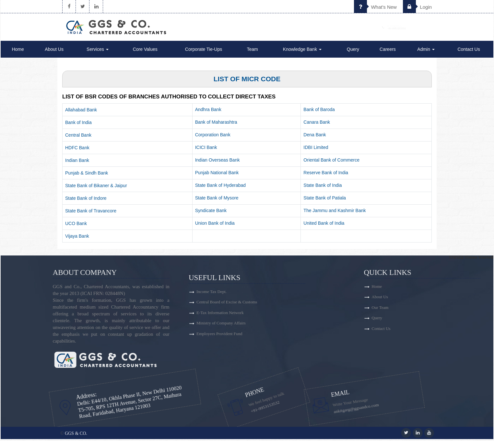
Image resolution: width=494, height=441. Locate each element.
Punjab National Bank (217, 174)
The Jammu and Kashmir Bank (334, 212)
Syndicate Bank (211, 212)
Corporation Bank (212, 136)
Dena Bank (314, 136)
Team (252, 51)
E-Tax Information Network (220, 359)
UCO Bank (76, 225)
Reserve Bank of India (325, 174)
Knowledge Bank (302, 51)
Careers (388, 51)
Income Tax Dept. (211, 337)
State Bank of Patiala (324, 199)
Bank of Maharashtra (216, 124)
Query (353, 51)
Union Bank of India (215, 225)
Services (98, 51)
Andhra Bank (208, 111)
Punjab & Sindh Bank (86, 174)
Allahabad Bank (81, 111)
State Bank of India (322, 187)
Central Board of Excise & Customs (226, 348)
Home (18, 51)
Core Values (145, 51)
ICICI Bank (206, 149)
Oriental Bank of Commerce (331, 161)
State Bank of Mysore (217, 199)
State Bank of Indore (86, 200)
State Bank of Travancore (90, 212)
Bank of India (78, 124)
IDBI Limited (315, 149)
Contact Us (468, 51)
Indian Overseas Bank (217, 161)
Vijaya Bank (77, 238)
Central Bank (78, 137)
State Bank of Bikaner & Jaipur (96, 187)
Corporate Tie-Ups (203, 51)
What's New (375, 7)
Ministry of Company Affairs (221, 371)
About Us (54, 51)
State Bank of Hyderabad (220, 187)
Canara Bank (316, 124)
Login (417, 7)
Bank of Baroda (319, 111)
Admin (426, 51)
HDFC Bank (77, 149)
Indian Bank (77, 162)
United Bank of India (323, 225)
